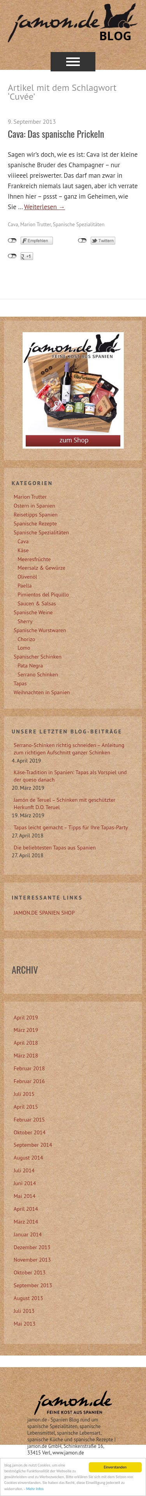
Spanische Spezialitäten (79, 224)
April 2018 (26, 1042)
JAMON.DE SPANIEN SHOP (44, 912)
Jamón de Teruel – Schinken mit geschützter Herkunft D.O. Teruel (64, 803)
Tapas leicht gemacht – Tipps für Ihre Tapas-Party (71, 827)
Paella (25, 585)
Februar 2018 (29, 1068)
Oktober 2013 (30, 1272)
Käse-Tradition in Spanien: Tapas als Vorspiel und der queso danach (70, 776)
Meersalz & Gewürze (41, 567)
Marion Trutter (35, 224)
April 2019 (26, 1017)
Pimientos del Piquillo (43, 594)
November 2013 (32, 1259)
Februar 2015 (29, 1119)
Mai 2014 (24, 1196)
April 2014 (26, 1208)
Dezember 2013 (32, 1247)
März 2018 (26, 1055)
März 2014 (26, 1221)
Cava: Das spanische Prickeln (56, 133)
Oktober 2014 (30, 1132)
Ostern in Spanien (34, 505)
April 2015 (26, 1106)
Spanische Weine (33, 612)
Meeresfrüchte (34, 559)
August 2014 (28, 1157)
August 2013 (28, 1298)
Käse (23, 550)
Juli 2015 (24, 1093)
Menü (73, 61)
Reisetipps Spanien (36, 514)
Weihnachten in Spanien (42, 692)
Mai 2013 (24, 1323)
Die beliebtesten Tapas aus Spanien (55, 847)
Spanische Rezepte (35, 523)
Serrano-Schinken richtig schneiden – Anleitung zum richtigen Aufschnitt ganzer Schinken (69, 749)
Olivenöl (27, 576)
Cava (13, 224)
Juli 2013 (24, 1310)
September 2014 (33, 1144)
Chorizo (26, 639)
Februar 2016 (29, 1081)
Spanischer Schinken (38, 656)
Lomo (24, 647)
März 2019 (26, 1029)
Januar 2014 (28, 1234)
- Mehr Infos (34, 1489)
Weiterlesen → (44, 207)
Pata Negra (30, 665)
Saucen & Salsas (37, 603)
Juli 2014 (24, 1170)
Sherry (25, 621)
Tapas (20, 683)
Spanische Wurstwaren (40, 630)
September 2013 (33, 1285)
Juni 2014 (25, 1183)
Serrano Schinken (38, 674)
